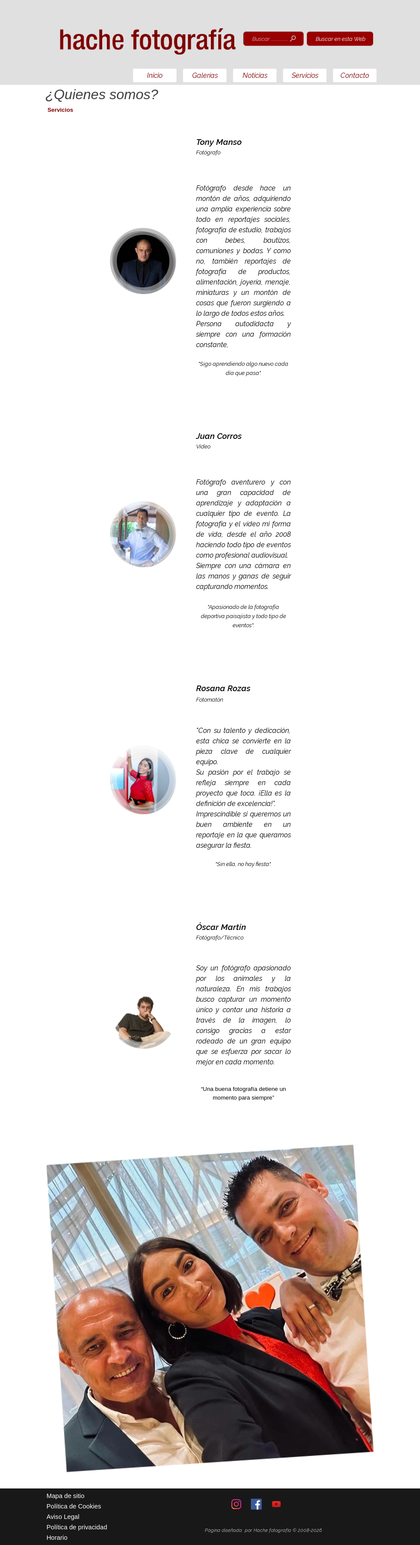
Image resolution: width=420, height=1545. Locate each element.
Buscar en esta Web (341, 38)
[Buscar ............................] (273, 38)
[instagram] (236, 1504)
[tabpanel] (243, 261)
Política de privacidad (77, 1527)
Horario (57, 1537)
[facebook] (256, 1504)
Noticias (255, 75)
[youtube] (276, 1504)
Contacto (354, 75)
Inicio (155, 75)
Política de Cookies (74, 1506)
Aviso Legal (63, 1516)
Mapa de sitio (65, 1495)
